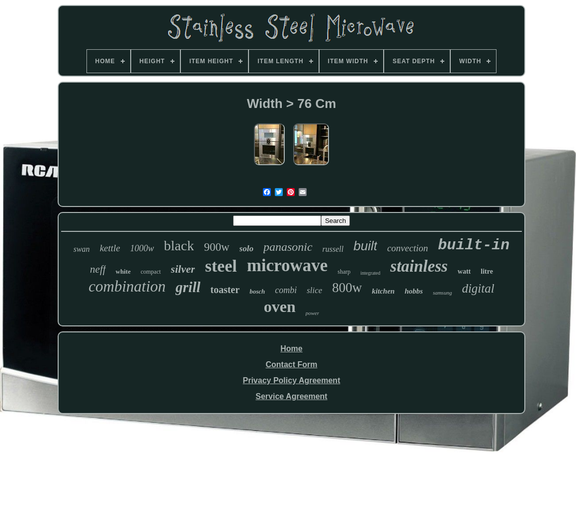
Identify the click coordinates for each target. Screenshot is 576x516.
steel (221, 266)
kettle (110, 248)
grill (187, 287)
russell (333, 249)
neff (98, 269)
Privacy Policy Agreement (291, 380)
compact (151, 271)
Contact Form (291, 364)
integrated (370, 273)
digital (478, 288)
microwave (287, 265)
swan (82, 249)
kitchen (383, 291)
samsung (442, 293)
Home (291, 348)
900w (216, 247)
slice (314, 290)
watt (464, 271)
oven (280, 306)
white (123, 271)
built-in (473, 245)
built (365, 245)
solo (246, 248)
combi (286, 290)
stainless (419, 266)
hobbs (414, 291)
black (179, 245)
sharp (343, 271)
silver (183, 269)
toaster (225, 289)
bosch (257, 291)
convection (407, 248)
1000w (142, 248)
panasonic (288, 246)
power (313, 313)
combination (126, 286)
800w (347, 287)
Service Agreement (291, 396)
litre (487, 271)
